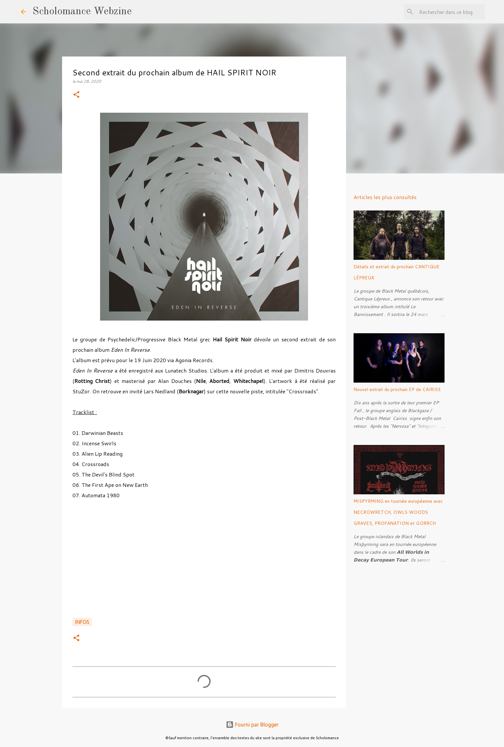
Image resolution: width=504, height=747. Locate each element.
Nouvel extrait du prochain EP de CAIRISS (397, 389)
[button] (76, 95)
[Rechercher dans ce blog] (451, 11)
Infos (82, 622)
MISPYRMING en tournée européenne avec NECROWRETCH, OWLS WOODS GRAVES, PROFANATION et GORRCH (398, 512)
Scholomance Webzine (82, 11)
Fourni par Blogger (252, 725)
